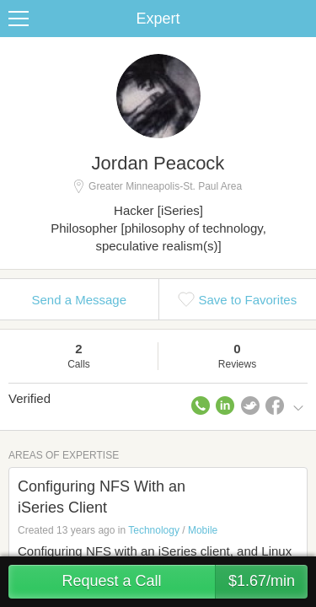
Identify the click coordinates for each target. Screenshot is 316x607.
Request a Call (185, 582)
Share (299, 18)
